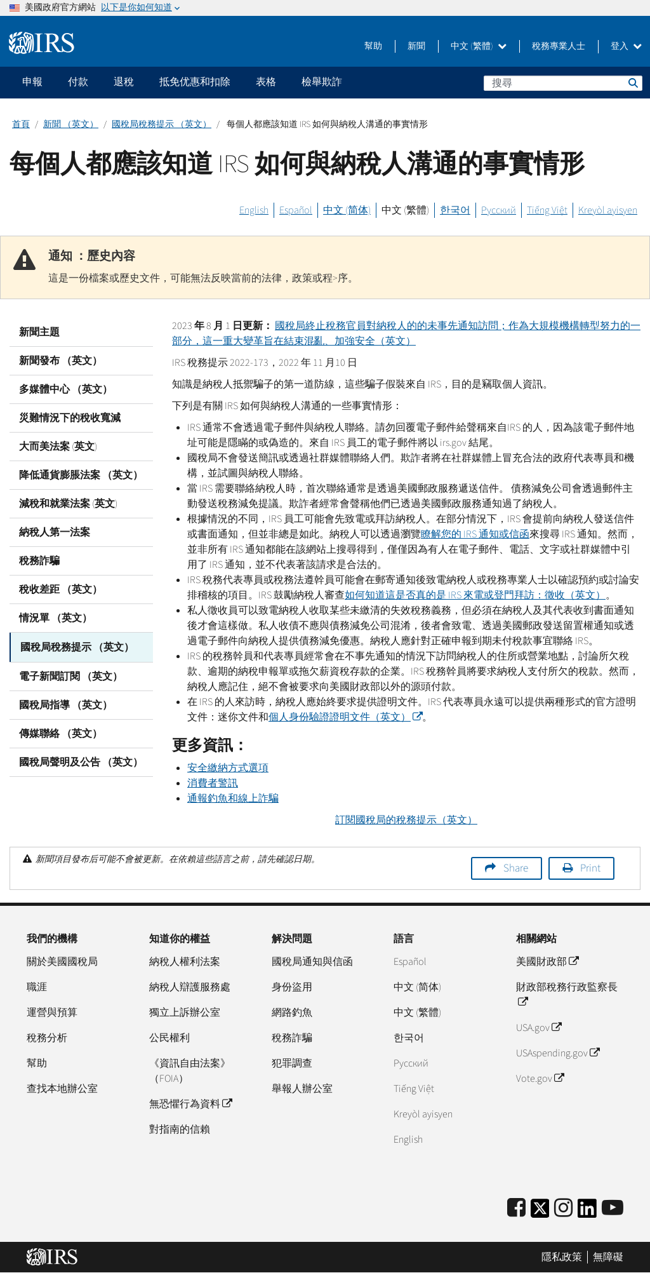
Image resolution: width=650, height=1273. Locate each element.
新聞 (416, 46)
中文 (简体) (347, 210)
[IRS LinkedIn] (587, 1212)
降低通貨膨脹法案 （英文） (81, 475)
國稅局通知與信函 (312, 962)
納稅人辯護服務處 (189, 987)
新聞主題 (39, 332)
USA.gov (538, 1028)
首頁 (21, 124)
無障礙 (608, 1257)
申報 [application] (32, 82)
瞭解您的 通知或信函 (475, 534)
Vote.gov (540, 1079)
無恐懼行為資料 (190, 1104)
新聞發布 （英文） (60, 361)
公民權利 (169, 1038)
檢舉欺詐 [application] (322, 82)
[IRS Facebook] (516, 1208)
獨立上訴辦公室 (184, 1013)
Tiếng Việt (547, 210)
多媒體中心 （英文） (65, 389)
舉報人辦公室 (302, 1089)
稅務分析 (47, 1038)
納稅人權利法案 (184, 962)
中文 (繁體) (479, 46)
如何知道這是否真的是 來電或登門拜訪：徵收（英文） (475, 595)
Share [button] (515, 868)
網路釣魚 (292, 1013)
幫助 (373, 46)
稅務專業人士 (558, 46)
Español (295, 210)
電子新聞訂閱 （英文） (71, 675)
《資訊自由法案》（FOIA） (189, 1071)
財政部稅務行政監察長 (567, 994)
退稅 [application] (124, 82)
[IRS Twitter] (540, 1212)
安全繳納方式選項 (228, 768)
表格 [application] (266, 82)
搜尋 (632, 82)
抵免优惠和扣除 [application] (194, 82)
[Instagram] (563, 1208)
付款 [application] (78, 82)
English (254, 210)
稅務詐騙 (39, 561)
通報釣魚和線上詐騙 (233, 798)
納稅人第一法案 (54, 532)
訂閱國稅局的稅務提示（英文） (406, 820)
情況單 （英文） (55, 618)
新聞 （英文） (70, 124)
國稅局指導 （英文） (65, 704)
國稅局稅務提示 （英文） (161, 124)
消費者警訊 (212, 783)
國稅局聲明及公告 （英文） (81, 761)
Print (590, 868)
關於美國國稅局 (62, 962)
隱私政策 (561, 1257)
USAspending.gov (557, 1053)
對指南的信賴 (179, 1129)
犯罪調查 (292, 1063)
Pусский (411, 1063)
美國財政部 (547, 962)
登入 (626, 46)
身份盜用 (292, 987)
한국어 (455, 210)
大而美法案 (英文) (58, 447)
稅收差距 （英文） (60, 589)
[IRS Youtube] (612, 1208)
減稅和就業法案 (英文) (68, 504)
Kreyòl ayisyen (607, 210)
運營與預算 (52, 1013)
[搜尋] (563, 83)
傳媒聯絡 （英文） (60, 732)
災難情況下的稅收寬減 (70, 418)
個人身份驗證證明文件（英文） (345, 717)
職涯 (37, 987)
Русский (498, 210)
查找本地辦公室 (62, 1089)
